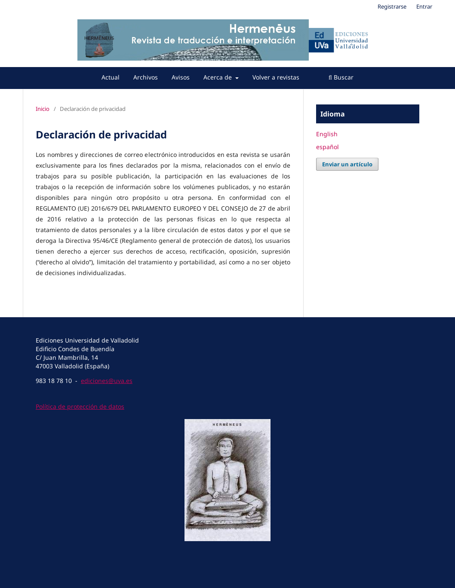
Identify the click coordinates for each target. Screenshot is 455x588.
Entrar (424, 6)
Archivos (145, 77)
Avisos (181, 77)
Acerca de (218, 77)
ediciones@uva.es (106, 381)
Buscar (341, 77)
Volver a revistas (275, 77)
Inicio (42, 109)
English (327, 134)
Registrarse (392, 6)
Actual (110, 77)
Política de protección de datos (80, 406)
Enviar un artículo (347, 164)
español (327, 147)
